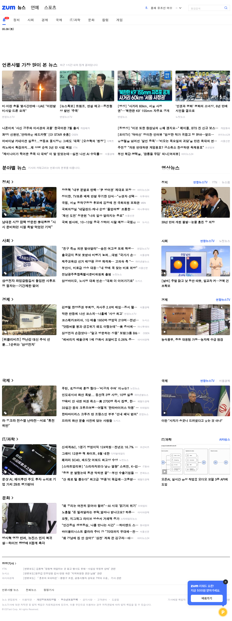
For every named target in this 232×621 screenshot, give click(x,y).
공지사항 (87, 599)
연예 (35, 7)
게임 (119, 20)
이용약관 (27, 599)
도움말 (115, 599)
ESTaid (8, 609)
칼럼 (105, 20)
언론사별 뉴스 (10, 590)
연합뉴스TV (8, 116)
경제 (45, 20)
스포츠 (50, 7)
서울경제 (224, 381)
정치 (16, 20)
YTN (214, 182)
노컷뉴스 (180, 116)
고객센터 (102, 599)
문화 (91, 20)
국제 (59, 20)
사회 (30, 20)
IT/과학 (75, 20)
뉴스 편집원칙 (9, 599)
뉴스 (22, 7)
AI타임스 (224, 439)
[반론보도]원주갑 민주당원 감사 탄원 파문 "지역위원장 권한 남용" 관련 (62, 573)
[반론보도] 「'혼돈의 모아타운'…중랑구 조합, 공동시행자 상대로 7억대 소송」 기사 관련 (72, 578)
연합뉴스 (122, 116)
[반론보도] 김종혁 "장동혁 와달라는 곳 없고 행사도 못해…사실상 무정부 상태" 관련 (69, 568)
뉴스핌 (226, 182)
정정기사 (8, 563)
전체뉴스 (31, 590)
